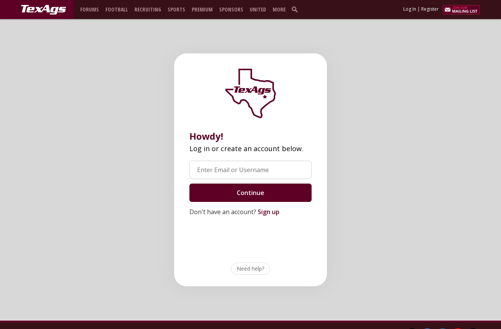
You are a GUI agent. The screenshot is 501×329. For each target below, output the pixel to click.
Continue (250, 193)
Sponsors (231, 9)
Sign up (269, 212)
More (279, 9)
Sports (176, 9)
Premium (202, 9)
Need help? (250, 268)
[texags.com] (43, 10)
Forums (89, 9)
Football (116, 9)
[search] (296, 9)
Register (430, 9)
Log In (409, 9)
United (258, 9)
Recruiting (147, 9)
